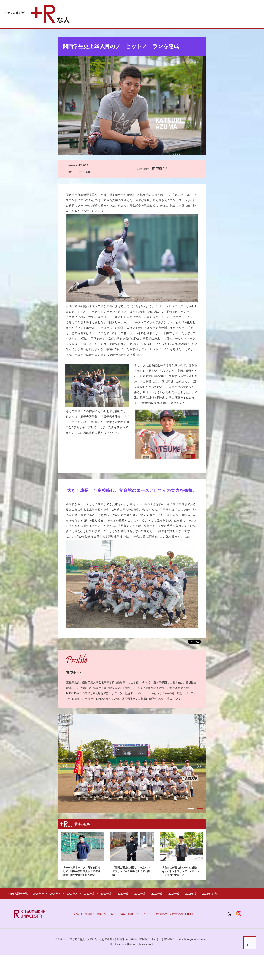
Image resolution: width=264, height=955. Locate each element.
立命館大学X (160, 913)
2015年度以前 (210, 893)
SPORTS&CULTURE (122, 913)
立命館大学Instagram (181, 913)
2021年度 (106, 893)
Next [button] (199, 766)
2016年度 (191, 893)
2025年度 (38, 893)
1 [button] (191, 808)
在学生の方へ (144, 913)
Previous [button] (65, 766)
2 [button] (200, 808)
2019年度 (140, 893)
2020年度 (123, 893)
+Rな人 (75, 913)
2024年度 (55, 893)
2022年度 (89, 893)
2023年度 (72, 893)
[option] (132, 763)
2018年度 (157, 893)
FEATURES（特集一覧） (95, 913)
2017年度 (174, 893)
